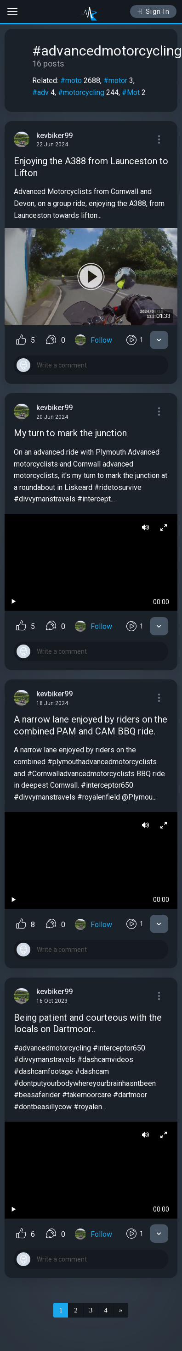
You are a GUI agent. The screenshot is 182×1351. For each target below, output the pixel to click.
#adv (40, 92)
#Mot (131, 92)
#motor (115, 80)
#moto (71, 80)
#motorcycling (81, 92)
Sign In (153, 11)
